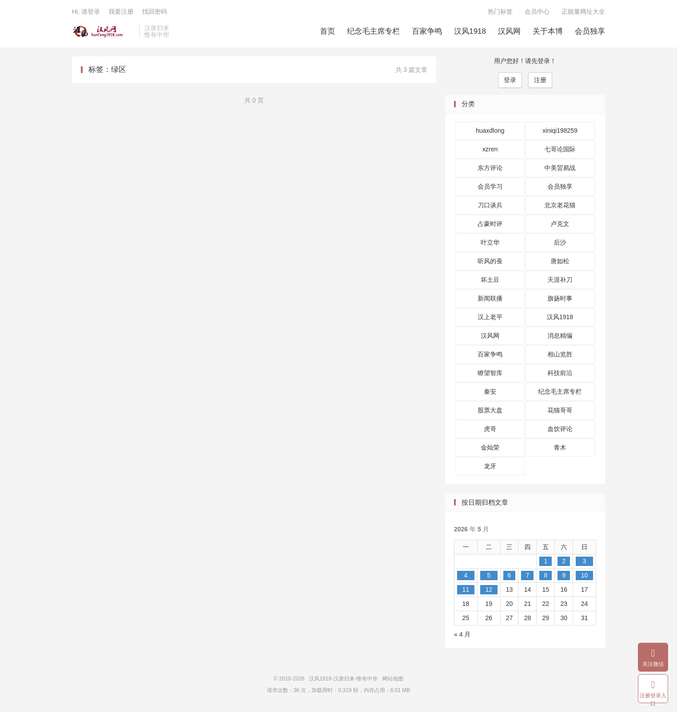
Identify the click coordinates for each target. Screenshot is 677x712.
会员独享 (590, 31)
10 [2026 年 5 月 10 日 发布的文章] (584, 575)
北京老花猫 (560, 205)
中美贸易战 (560, 167)
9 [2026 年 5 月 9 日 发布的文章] (563, 575)
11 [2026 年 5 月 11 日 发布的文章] (466, 589)
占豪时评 (490, 223)
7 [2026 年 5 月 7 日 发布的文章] (528, 575)
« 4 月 (462, 634)
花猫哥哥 (560, 410)
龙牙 (490, 466)
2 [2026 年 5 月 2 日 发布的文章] (563, 561)
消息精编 (560, 335)
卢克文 (560, 223)
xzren (490, 149)
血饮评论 (560, 428)
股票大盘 (490, 410)
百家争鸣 (427, 31)
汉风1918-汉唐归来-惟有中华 (103, 31)
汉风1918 (470, 31)
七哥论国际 (560, 149)
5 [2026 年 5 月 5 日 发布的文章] (488, 575)
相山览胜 (560, 354)
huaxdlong (490, 130)
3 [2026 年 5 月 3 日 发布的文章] (584, 561)
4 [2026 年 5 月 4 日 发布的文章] (465, 575)
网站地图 (392, 679)
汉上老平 (490, 316)
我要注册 (120, 11)
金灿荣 (490, 447)
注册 (540, 79)
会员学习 (490, 186)
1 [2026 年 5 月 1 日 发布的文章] (545, 561)
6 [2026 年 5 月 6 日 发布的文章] (509, 575)
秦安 (490, 391)
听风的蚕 (490, 261)
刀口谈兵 (490, 205)
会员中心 (537, 11)
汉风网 (509, 31)
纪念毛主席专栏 (373, 31)
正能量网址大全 (583, 11)
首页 (327, 31)
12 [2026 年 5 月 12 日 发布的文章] (488, 589)
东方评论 (490, 167)
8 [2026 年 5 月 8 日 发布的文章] (545, 575)
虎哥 (490, 428)
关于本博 (548, 31)
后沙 (560, 242)
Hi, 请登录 (86, 11)
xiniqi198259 (559, 130)
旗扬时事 (560, 298)
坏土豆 (490, 279)
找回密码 (154, 11)
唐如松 (560, 261)
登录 (510, 79)
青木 (560, 447)
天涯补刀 (560, 279)
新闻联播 (490, 298)
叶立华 (490, 242)
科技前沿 (560, 372)
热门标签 (500, 11)
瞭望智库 (490, 372)
